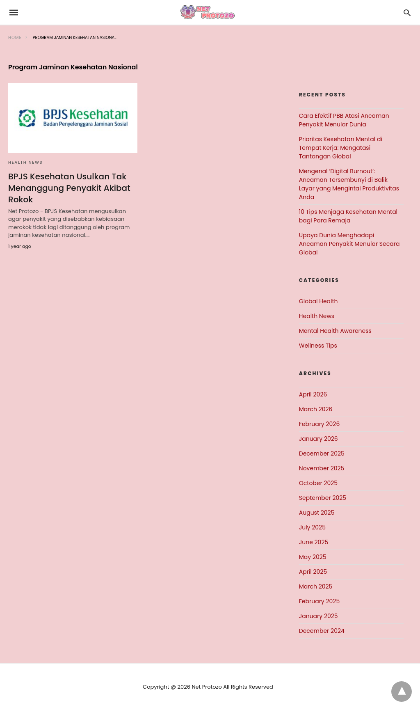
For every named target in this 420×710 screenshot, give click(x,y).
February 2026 (319, 424)
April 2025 (313, 572)
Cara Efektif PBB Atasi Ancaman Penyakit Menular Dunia (344, 120)
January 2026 (318, 439)
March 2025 (316, 586)
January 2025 (318, 616)
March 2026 (316, 409)
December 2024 (322, 631)
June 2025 (313, 542)
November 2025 (322, 468)
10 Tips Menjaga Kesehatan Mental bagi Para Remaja (348, 216)
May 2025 (312, 557)
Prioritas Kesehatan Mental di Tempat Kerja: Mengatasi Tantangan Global (340, 147)
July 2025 (312, 527)
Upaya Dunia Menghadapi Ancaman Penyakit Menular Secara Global (349, 244)
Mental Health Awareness (335, 331)
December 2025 (322, 453)
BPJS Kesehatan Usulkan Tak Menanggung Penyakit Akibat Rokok (69, 188)
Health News (25, 162)
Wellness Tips (318, 345)
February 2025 (319, 601)
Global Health (318, 301)
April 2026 (313, 394)
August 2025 (317, 512)
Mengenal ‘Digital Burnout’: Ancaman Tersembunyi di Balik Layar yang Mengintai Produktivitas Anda (349, 184)
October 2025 (318, 483)
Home (15, 37)
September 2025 (322, 498)
